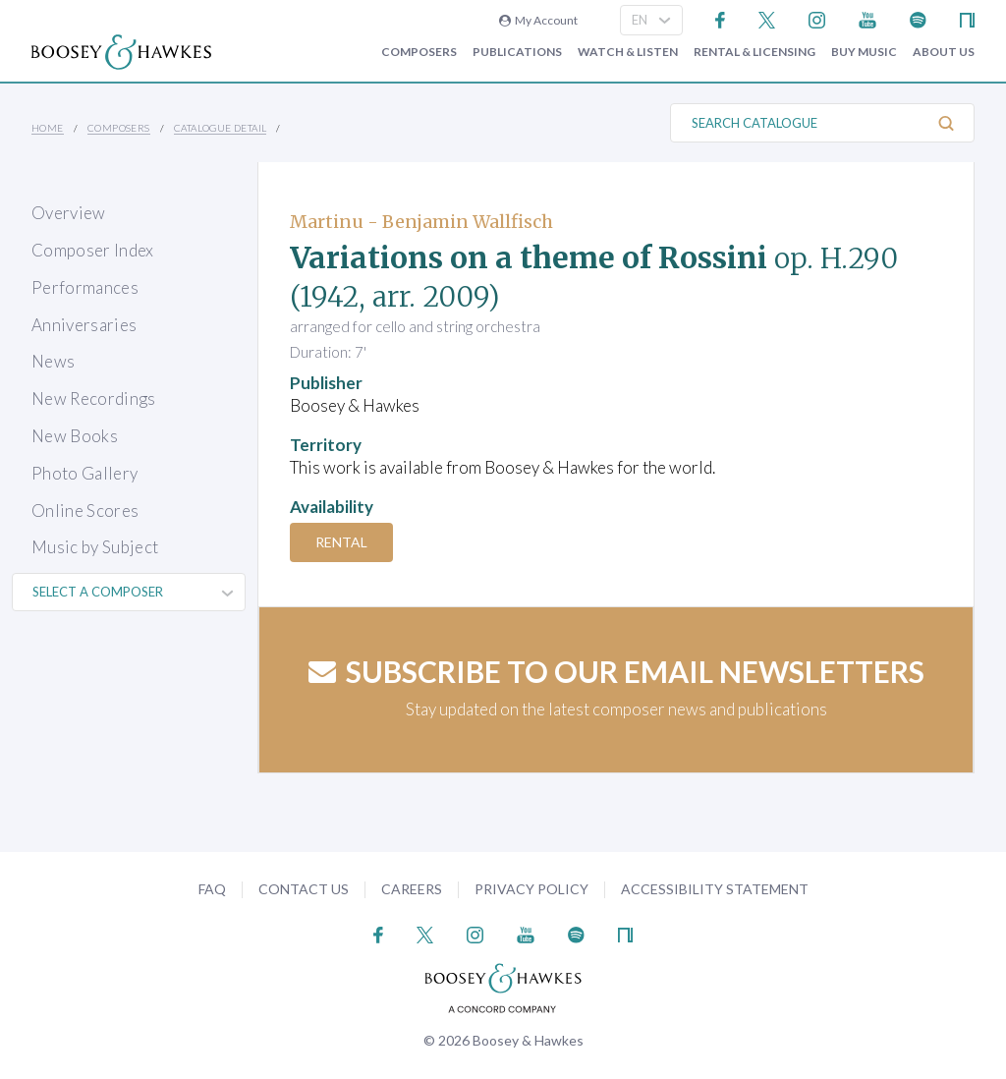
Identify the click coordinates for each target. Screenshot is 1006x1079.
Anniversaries (84, 324)
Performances (85, 287)
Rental (341, 542)
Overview (68, 212)
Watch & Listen (628, 52)
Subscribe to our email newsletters (616, 671)
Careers (411, 888)
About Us (944, 52)
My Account (538, 20)
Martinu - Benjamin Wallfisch (421, 221)
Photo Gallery (84, 473)
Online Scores (85, 510)
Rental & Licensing (754, 52)
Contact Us (303, 888)
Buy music (864, 52)
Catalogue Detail (220, 128)
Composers (419, 52)
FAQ (212, 888)
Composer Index (92, 250)
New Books (74, 436)
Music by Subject (94, 547)
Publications (517, 52)
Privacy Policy (531, 888)
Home (47, 128)
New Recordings (93, 398)
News (53, 361)
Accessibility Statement (715, 888)
